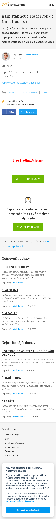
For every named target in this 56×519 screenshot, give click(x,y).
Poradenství (10, 451)
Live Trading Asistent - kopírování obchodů (28, 352)
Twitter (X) (30, 112)
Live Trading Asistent (14, 442)
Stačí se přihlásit (28, 227)
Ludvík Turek (17, 282)
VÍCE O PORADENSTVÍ (28, 179)
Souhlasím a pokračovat (28, 510)
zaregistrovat (15, 246)
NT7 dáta (8, 401)
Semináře (9, 438)
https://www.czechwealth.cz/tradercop (21, 82)
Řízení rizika (11, 378)
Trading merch (11, 455)
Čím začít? (9, 313)
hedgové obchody (15, 267)
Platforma (10, 290)
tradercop (46, 92)
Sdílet (11, 112)
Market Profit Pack (29, 92)
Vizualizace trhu (12, 447)
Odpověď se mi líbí (15, 101)
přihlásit (49, 241)
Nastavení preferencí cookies (20, 501)
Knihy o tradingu (12, 434)
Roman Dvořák (31, 54)
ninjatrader (13, 92)
